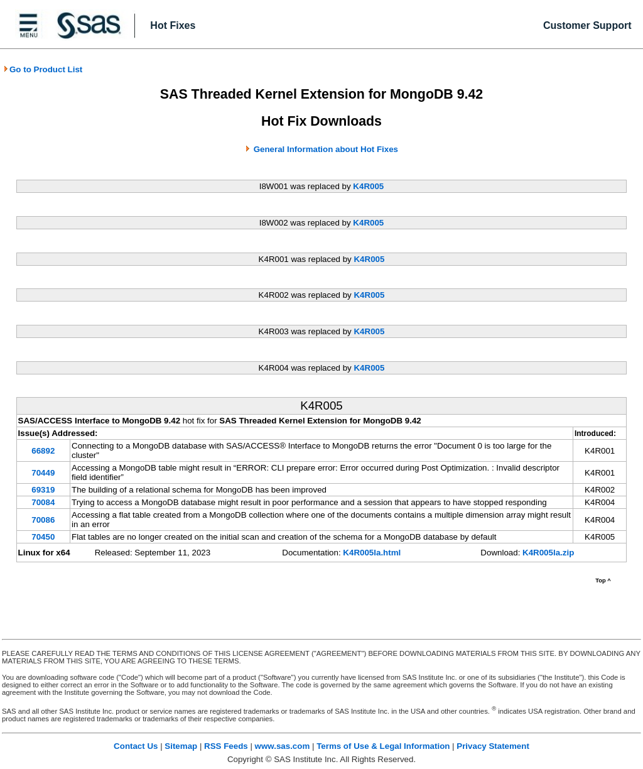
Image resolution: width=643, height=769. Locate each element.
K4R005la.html (372, 552)
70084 (43, 502)
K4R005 (368, 186)
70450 (43, 537)
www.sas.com (282, 746)
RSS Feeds (226, 746)
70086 (43, 520)
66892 (43, 450)
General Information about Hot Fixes (326, 149)
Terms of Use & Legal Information (383, 746)
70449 (43, 472)
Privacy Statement (493, 746)
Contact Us (136, 746)
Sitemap (181, 746)
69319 (43, 489)
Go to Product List (42, 69)
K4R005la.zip (548, 552)
